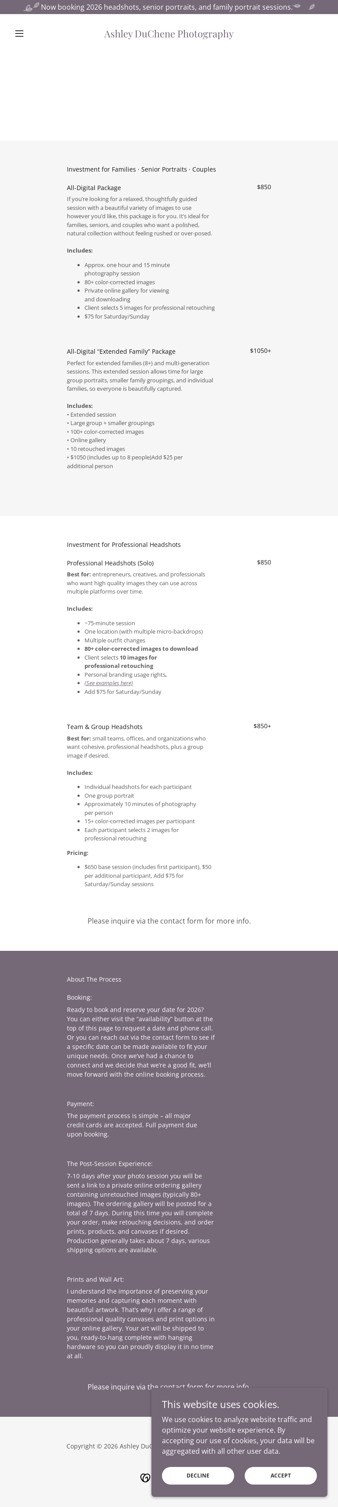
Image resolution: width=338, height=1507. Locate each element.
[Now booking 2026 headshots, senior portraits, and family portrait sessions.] (169, 7)
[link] (169, 35)
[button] (34, 33)
